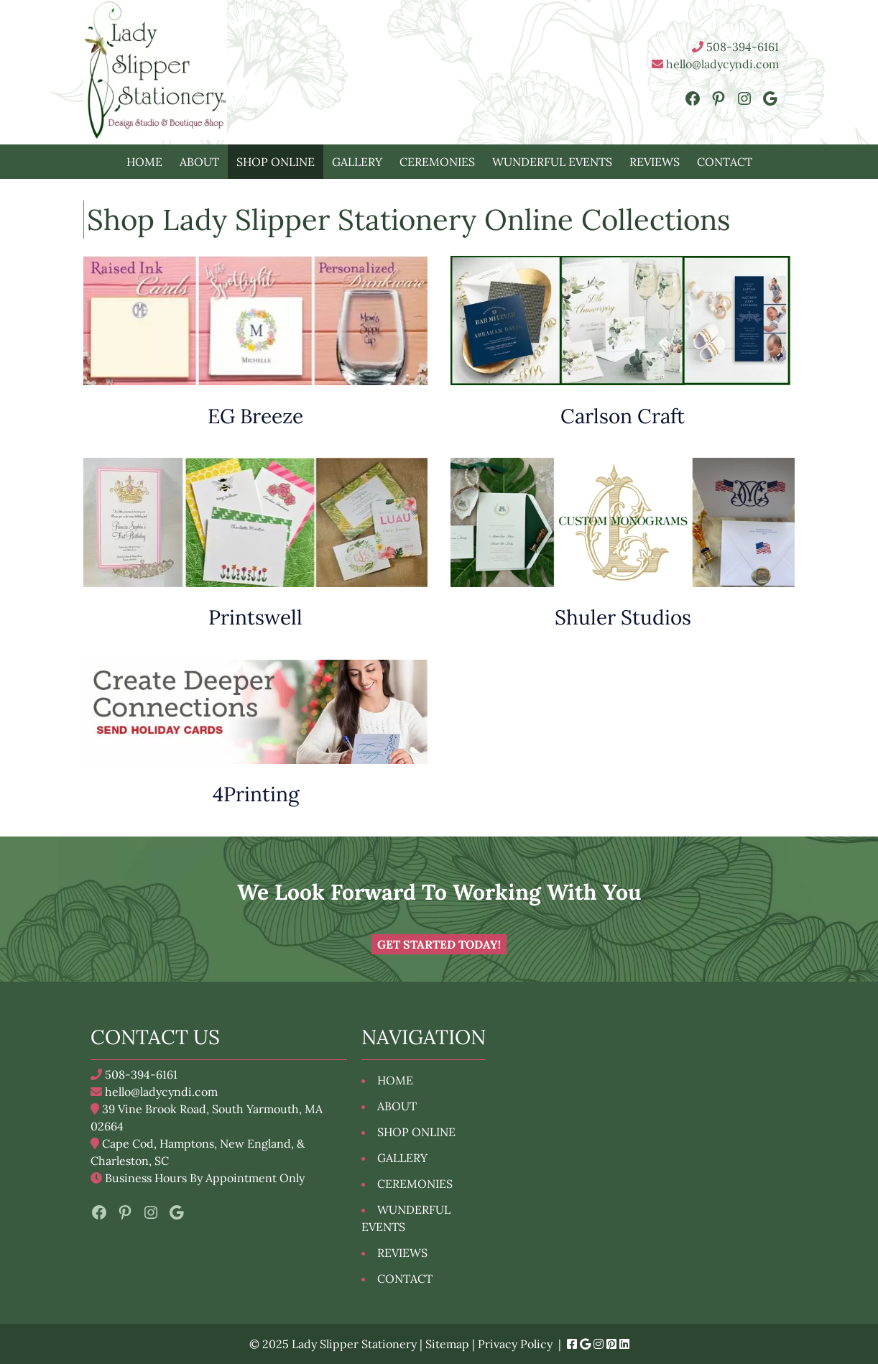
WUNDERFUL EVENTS (552, 162)
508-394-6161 (735, 47)
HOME (144, 162)
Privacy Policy (515, 1344)
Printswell (255, 617)
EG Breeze (255, 416)
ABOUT (199, 162)
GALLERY (357, 162)
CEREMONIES (437, 162)
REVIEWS (654, 162)
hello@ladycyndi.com (715, 64)
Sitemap (447, 1344)
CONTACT (724, 162)
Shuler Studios (623, 617)
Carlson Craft (622, 416)
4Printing (256, 794)
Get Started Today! (439, 944)
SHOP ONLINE (275, 162)
